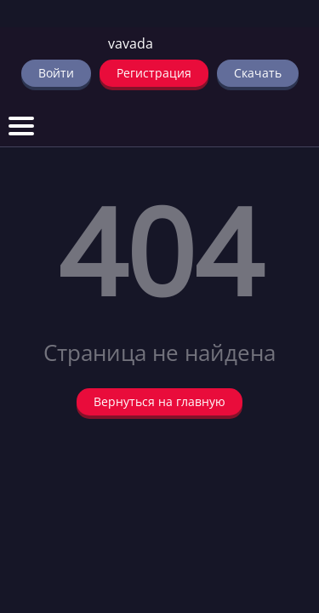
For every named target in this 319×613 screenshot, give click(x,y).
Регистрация (154, 73)
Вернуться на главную (159, 401)
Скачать (258, 73)
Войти (56, 73)
